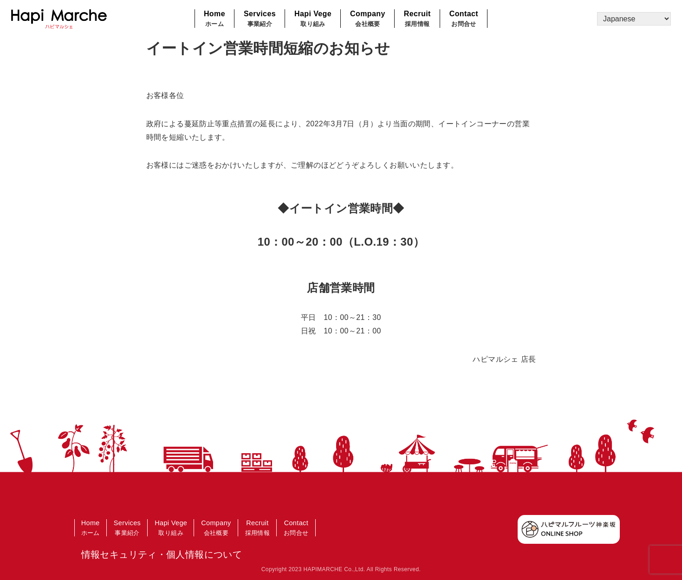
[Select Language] (634, 19)
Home (214, 19)
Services (260, 19)
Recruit (417, 19)
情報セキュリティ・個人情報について (161, 554)
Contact (463, 19)
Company (367, 19)
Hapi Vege (312, 19)
